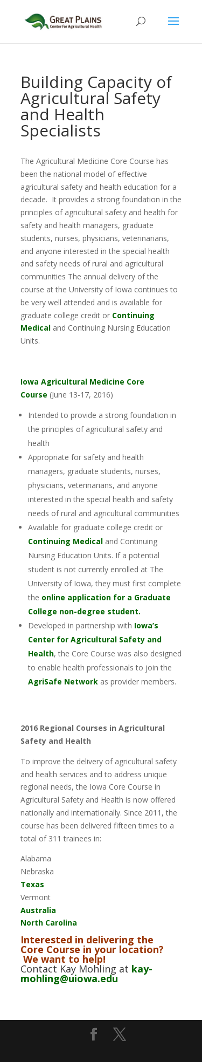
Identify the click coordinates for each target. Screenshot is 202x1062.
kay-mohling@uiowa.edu (86, 973)
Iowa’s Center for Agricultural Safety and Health (95, 639)
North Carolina (48, 922)
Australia (38, 910)
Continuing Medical (65, 541)
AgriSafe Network (63, 681)
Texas (32, 884)
